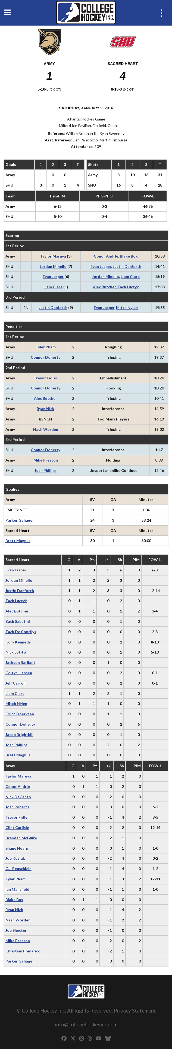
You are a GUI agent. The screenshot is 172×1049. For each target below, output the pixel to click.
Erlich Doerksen (19, 713)
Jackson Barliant (20, 662)
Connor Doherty (45, 357)
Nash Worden (45, 429)
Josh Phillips (46, 470)
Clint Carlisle (17, 827)
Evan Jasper (100, 266)
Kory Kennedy (18, 642)
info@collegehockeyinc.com (86, 1024)
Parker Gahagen (20, 520)
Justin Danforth (127, 266)
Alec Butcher (104, 286)
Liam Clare (130, 276)
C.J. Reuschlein (18, 868)
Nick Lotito (15, 652)
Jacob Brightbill (19, 734)
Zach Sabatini (17, 621)
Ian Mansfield (17, 889)
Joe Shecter (16, 930)
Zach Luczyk (128, 286)
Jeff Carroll (15, 683)
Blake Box (129, 256)
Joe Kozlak (15, 858)
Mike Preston (45, 460)
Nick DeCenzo (18, 796)
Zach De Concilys (20, 631)
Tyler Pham (46, 347)
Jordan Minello (53, 266)
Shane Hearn (16, 848)
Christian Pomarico (22, 951)
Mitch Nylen (127, 307)
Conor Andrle (106, 256)
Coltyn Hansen (18, 672)
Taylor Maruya (53, 256)
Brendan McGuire (21, 838)
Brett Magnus (17, 540)
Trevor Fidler (45, 378)
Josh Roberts (17, 806)
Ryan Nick (45, 408)
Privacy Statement (135, 1010)
